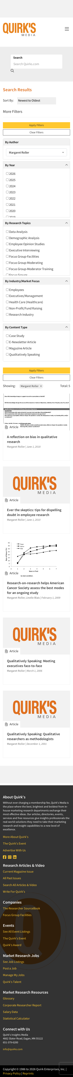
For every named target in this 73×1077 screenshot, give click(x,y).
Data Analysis (16, 232)
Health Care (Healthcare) (24, 302)
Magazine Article (19, 348)
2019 (10, 217)
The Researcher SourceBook (21, 908)
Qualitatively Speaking (23, 354)
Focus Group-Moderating (24, 263)
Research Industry (20, 314)
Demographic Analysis (22, 238)
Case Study (15, 336)
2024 (10, 186)
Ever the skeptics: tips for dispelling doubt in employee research (34, 512)
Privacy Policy (12, 1073)
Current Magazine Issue (18, 871)
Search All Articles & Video (20, 885)
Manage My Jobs (14, 975)
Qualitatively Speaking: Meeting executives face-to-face (31, 663)
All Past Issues (12, 878)
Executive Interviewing (23, 250)
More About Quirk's (15, 837)
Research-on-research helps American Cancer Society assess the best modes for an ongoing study (35, 588)
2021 (10, 204)
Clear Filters (36, 132)
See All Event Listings (16, 931)
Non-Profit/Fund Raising (24, 308)
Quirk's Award (12, 945)
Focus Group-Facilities (22, 256)
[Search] (36, 64)
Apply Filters (36, 125)
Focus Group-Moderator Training (29, 269)
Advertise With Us (14, 850)
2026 (10, 173)
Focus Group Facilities (17, 915)
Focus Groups (16, 275)
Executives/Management (24, 296)
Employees (15, 290)
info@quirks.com (13, 1049)
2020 (10, 211)
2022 (10, 198)
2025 (10, 180)
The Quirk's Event (14, 843)
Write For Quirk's (14, 891)
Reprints (28, 1073)
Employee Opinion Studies (25, 244)
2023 (10, 192)
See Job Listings (13, 962)
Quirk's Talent (12, 982)
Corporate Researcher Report (22, 1005)
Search (17, 57)
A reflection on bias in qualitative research (32, 439)
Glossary (8, 998)
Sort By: (8, 100)
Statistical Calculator (16, 1018)
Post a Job (10, 968)
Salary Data (10, 1012)
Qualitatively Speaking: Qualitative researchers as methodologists (33, 736)
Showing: (9, 386)
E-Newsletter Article (21, 342)
